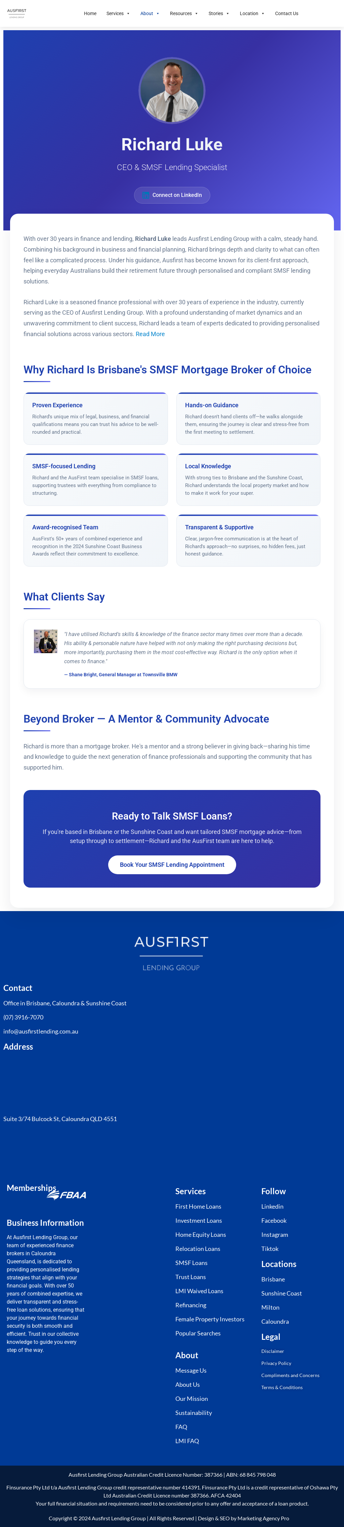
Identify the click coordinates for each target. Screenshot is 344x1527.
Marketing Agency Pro (263, 1518)
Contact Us (286, 13)
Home (90, 13)
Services (118, 13)
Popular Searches (198, 1333)
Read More (150, 334)
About (150, 13)
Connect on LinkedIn (172, 195)
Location (252, 13)
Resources (184, 13)
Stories (219, 13)
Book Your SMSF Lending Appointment (172, 864)
